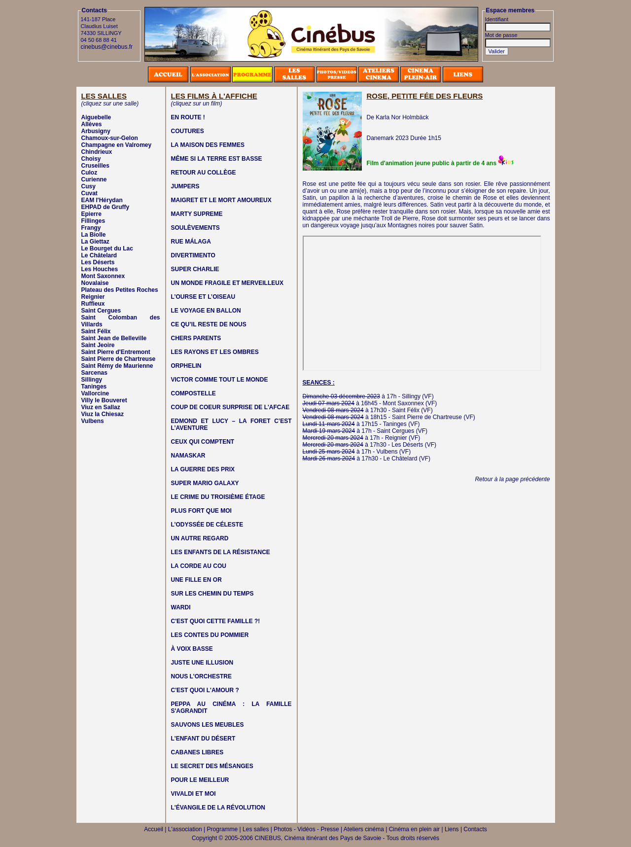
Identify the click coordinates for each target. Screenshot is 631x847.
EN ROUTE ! (188, 117)
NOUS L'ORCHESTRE (201, 676)
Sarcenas (94, 372)
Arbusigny (95, 131)
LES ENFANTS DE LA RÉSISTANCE (220, 552)
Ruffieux (93, 303)
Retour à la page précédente (512, 479)
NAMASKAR (188, 455)
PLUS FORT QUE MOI (201, 510)
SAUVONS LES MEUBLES (207, 724)
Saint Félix (96, 331)
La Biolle (93, 234)
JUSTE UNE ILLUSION (202, 662)
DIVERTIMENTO (193, 255)
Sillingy (92, 379)
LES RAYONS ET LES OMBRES (215, 352)
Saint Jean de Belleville (114, 338)
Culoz (89, 172)
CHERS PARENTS (196, 338)
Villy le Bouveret (104, 400)
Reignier (93, 296)
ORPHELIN (186, 365)
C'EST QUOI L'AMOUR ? (205, 690)
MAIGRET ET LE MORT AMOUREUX (221, 200)
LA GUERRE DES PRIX (203, 469)
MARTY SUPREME (197, 214)
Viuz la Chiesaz (102, 414)
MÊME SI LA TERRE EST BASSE (216, 158)
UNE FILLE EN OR (196, 579)
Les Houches (99, 269)
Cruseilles (95, 165)
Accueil (153, 829)
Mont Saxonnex (103, 276)
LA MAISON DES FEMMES (208, 144)
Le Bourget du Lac (107, 248)
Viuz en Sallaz (100, 407)
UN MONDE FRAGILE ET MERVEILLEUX (227, 283)
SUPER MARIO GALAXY (205, 483)
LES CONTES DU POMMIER (210, 635)
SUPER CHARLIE (195, 269)
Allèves (91, 124)
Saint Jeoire (98, 345)
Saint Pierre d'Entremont (115, 352)
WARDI (181, 607)
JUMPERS (185, 186)
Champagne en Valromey (116, 144)
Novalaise (95, 283)
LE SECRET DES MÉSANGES (212, 766)
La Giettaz (95, 241)
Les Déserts (98, 262)
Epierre (91, 214)
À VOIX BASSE (192, 648)
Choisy (91, 158)
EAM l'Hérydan (102, 200)
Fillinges (93, 220)
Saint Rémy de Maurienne (117, 365)
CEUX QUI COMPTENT (203, 441)
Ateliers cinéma (364, 829)
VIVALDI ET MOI (193, 793)
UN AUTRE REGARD (200, 538)
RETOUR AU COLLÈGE (203, 172)
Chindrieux (96, 151)
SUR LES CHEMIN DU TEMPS (212, 593)
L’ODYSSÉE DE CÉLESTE (207, 524)
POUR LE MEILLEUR (200, 779)
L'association (185, 829)
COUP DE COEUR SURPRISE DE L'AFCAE (230, 407)
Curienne (94, 179)
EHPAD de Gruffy (105, 207)
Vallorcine (95, 393)
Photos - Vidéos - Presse (306, 829)
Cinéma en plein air (414, 829)
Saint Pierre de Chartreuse (118, 358)
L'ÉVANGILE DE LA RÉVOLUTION (218, 807)
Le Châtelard (99, 255)
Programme (222, 829)
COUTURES (187, 131)
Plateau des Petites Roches (119, 289)
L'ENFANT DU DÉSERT (203, 738)
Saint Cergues (101, 310)
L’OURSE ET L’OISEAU (203, 296)
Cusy (88, 186)
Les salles (256, 829)
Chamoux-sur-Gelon (109, 138)
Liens (452, 829)
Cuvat (89, 193)
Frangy (91, 227)
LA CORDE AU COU (198, 566)
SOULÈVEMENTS (195, 227)
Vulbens (92, 421)
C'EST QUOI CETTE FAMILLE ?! (215, 621)
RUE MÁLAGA (191, 241)
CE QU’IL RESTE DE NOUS (208, 324)
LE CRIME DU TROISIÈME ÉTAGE (218, 497)
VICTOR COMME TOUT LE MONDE (219, 379)
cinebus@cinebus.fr (107, 46)
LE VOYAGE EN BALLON (206, 310)
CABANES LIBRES (197, 752)
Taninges (94, 386)
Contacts (475, 829)
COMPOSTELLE (193, 393)
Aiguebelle (96, 117)
